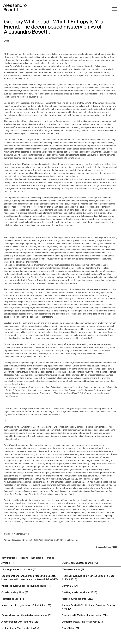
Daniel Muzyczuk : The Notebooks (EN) (82, 621)
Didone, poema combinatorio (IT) (18, 569)
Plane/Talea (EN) (70, 628)
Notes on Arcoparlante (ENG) (77, 598)
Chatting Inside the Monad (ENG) (79, 592)
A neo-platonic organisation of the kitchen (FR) (26, 605)
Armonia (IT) (7, 562)
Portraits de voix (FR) (12, 598)
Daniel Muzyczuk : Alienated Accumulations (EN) (26, 615)
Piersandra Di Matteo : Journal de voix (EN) (84, 615)
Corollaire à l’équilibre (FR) (15, 592)
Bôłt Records (72, 540)
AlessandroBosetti (15, 7)
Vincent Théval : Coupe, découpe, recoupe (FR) (26, 585)
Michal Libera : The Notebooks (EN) (20, 628)
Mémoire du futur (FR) (73, 569)
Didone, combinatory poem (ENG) (80, 562)
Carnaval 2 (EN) (70, 585)
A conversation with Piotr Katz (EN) (19, 621)
